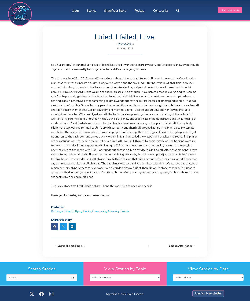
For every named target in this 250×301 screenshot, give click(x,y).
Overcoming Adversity (105, 211)
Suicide (124, 211)
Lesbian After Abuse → (182, 246)
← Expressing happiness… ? (70, 246)
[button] (178, 11)
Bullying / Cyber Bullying (66, 211)
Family (87, 211)
